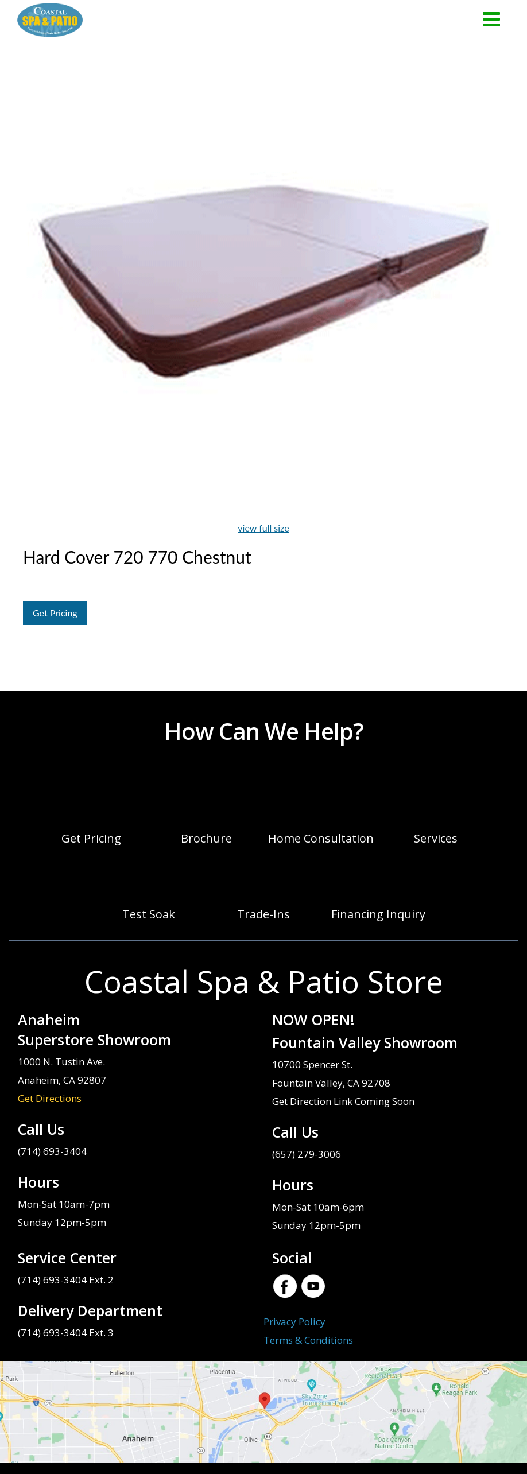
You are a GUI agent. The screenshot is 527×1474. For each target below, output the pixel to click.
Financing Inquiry (378, 914)
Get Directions (50, 1098)
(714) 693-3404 (52, 1151)
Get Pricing (55, 612)
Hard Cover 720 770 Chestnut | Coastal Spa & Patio (50, 20)
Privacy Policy (295, 1321)
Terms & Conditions (308, 1340)
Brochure (206, 838)
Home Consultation (321, 838)
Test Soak (148, 914)
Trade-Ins (263, 914)
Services (436, 838)
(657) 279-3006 (306, 1154)
